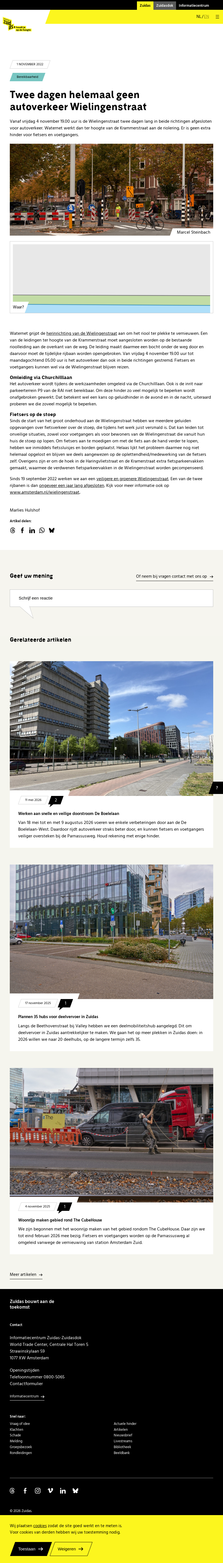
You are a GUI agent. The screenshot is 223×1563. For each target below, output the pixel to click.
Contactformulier (26, 1384)
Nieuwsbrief (123, 1435)
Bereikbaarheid (27, 77)
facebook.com (22, 530)
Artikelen (121, 1429)
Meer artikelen (23, 1275)
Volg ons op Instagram (38, 1491)
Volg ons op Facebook (25, 1491)
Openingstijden (24, 1370)
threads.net (12, 530)
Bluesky (51, 530)
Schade (15, 1435)
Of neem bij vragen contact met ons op (171, 576)
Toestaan (26, 1548)
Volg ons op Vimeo (50, 1491)
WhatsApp (42, 530)
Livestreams (123, 1441)
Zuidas (145, 5)
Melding (16, 1441)
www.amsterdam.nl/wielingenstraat (44, 492)
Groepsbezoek (21, 1447)
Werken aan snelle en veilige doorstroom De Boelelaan (68, 814)
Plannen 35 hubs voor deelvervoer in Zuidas (58, 1017)
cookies (40, 1526)
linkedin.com (32, 530)
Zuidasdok (164, 5)
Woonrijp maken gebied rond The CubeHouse (60, 1220)
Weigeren (67, 1548)
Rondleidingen (21, 1452)
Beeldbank (122, 1452)
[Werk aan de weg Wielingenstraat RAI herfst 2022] (111, 190)
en (206, 16)
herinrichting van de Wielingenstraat (81, 333)
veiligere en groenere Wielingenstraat (132, 479)
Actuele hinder (125, 1423)
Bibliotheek (122, 1447)
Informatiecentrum (194, 5)
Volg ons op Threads (12, 1491)
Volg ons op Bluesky (75, 1491)
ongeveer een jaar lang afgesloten (71, 485)
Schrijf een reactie (36, 598)
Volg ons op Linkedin (63, 1491)
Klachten (16, 1429)
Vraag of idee (20, 1423)
